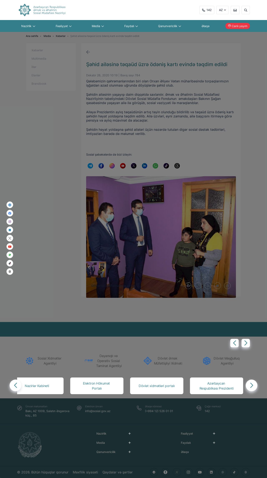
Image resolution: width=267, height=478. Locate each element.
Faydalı (131, 26)
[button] (234, 343)
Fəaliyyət (64, 26)
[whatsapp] (10, 255)
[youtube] (9, 246)
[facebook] (9, 213)
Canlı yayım (237, 26)
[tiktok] (10, 263)
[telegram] (9, 204)
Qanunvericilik (169, 26)
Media (98, 26)
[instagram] (9, 221)
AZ (221, 10)
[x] (9, 238)
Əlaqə (205, 26)
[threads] (10, 271)
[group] (45, 360)
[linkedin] (9, 229)
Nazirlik (28, 26)
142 (207, 10)
